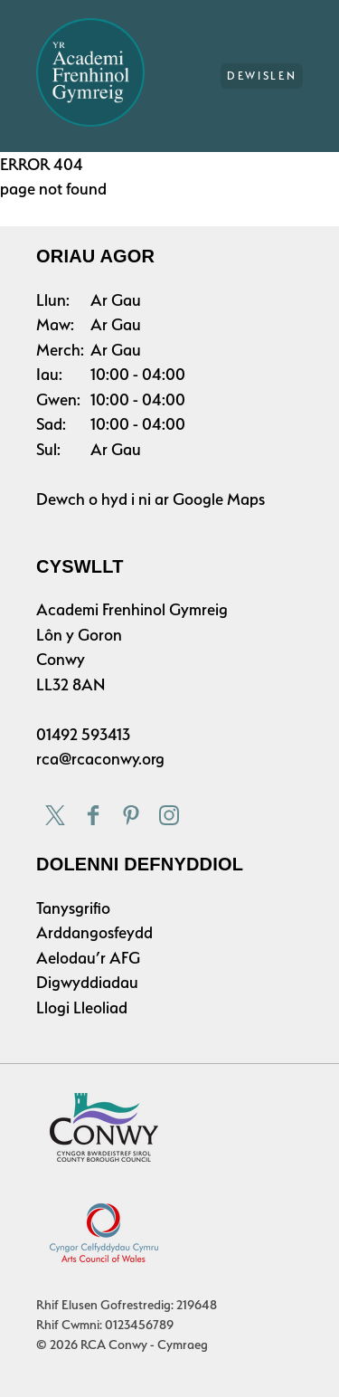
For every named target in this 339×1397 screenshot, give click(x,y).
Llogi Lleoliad (81, 1007)
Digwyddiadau (87, 982)
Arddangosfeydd (94, 932)
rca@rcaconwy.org (100, 758)
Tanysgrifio (73, 907)
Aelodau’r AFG (88, 957)
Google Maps (219, 498)
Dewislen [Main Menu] (262, 76)
